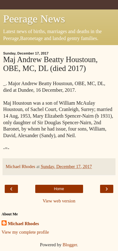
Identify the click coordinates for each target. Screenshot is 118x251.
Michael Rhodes (23, 223)
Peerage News (34, 19)
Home (59, 189)
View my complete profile (25, 232)
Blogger (70, 244)
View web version (59, 200)
